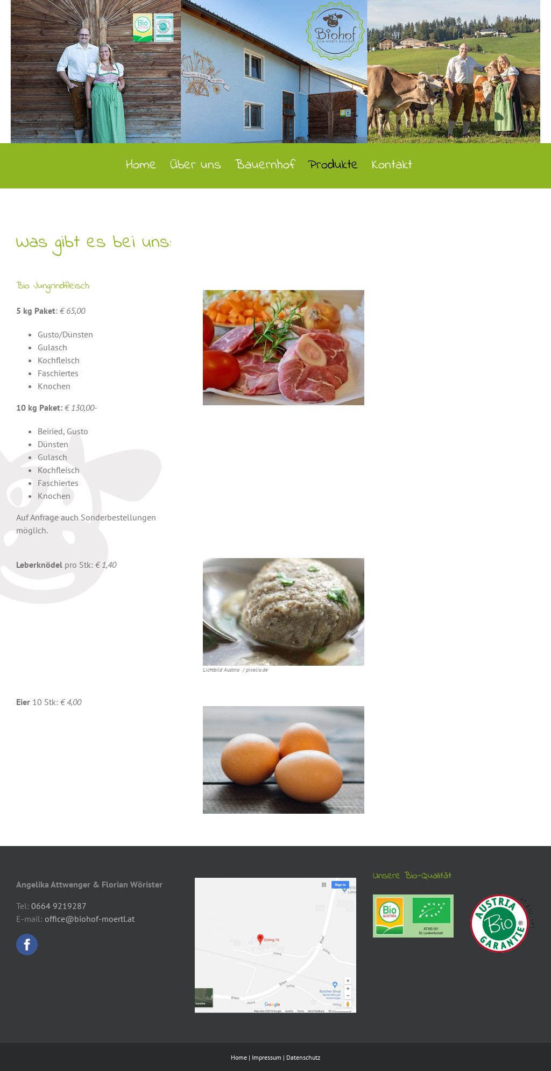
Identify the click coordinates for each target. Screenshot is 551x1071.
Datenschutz (303, 1057)
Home (239, 1057)
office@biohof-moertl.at (90, 918)
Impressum (266, 1057)
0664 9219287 (59, 905)
